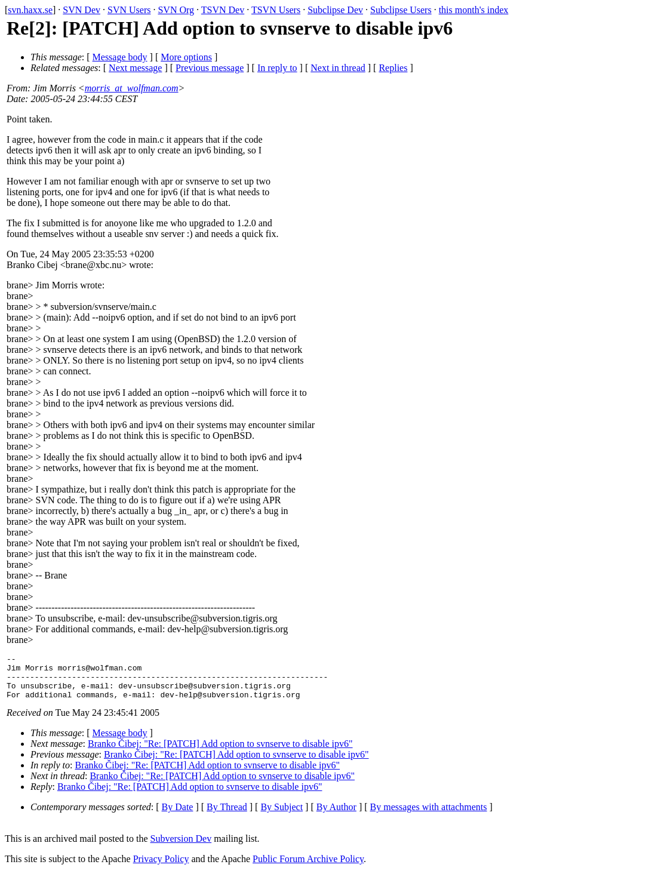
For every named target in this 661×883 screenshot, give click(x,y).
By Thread (227, 816)
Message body (120, 57)
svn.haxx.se (30, 10)
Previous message (210, 68)
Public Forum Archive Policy (308, 868)
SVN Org (176, 10)
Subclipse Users (401, 10)
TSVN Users (275, 10)
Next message (135, 68)
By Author (336, 816)
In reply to (277, 68)
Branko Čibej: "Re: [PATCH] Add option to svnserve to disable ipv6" (220, 752)
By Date (177, 816)
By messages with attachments (428, 816)
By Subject (281, 816)
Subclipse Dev (335, 10)
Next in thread (337, 68)
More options (186, 57)
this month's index (474, 10)
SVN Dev (81, 10)
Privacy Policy (161, 868)
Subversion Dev (181, 847)
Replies (393, 68)
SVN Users (128, 10)
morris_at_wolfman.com (132, 88)
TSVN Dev (222, 10)
